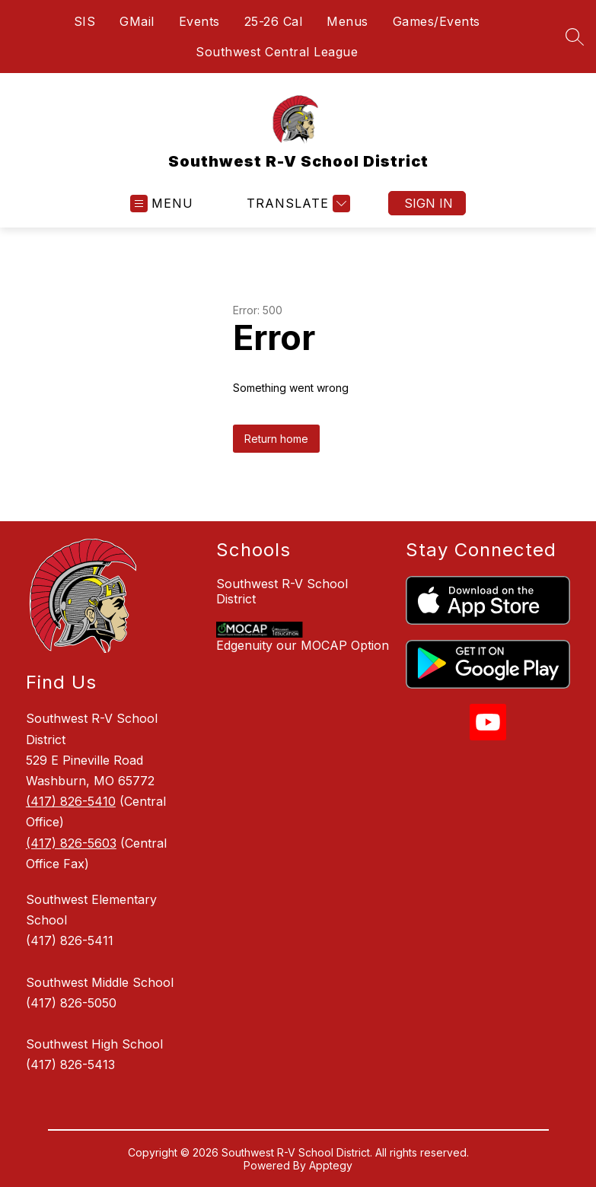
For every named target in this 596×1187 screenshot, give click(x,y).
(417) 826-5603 (71, 843)
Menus (347, 21)
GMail (137, 21)
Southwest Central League (277, 51)
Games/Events (436, 21)
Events (199, 21)
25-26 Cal (273, 21)
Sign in (428, 203)
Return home (276, 438)
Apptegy (330, 1165)
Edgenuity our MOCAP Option (302, 645)
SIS (85, 21)
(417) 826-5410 (71, 801)
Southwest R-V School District (282, 591)
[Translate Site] (296, 203)
